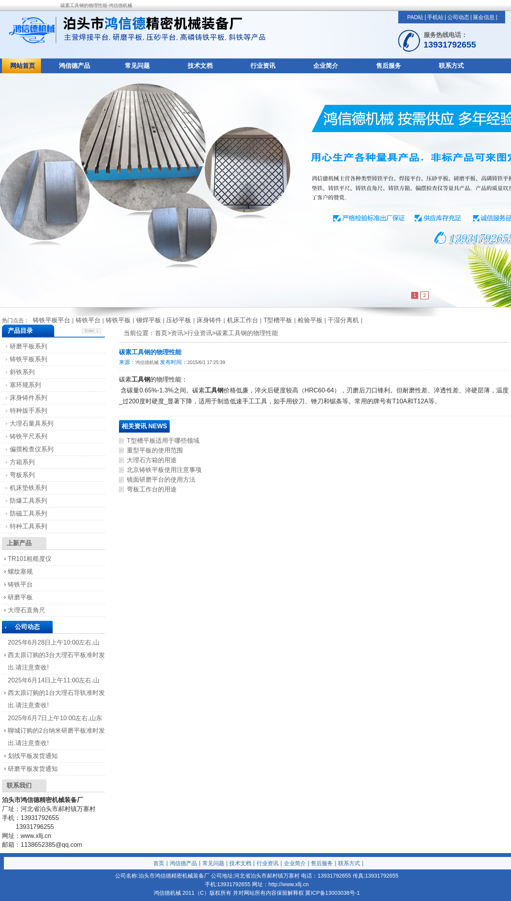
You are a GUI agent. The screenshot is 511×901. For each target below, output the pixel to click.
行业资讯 (262, 65)
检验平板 (310, 320)
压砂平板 (178, 320)
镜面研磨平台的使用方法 (161, 479)
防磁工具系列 (28, 513)
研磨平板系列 (28, 346)
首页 (158, 863)
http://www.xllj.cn (288, 884)
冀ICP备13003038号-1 (332, 893)
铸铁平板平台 (51, 320)
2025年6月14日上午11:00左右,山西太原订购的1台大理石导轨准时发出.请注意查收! (56, 692)
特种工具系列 (28, 526)
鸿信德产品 (74, 65)
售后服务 (388, 65)
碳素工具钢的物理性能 (247, 333)
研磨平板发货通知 (33, 768)
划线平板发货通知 (33, 756)
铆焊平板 (148, 320)
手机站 (435, 17)
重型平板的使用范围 (155, 450)
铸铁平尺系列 (28, 436)
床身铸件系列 (28, 397)
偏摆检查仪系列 (31, 449)
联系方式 (451, 65)
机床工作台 (242, 320)
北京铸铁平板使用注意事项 (164, 469)
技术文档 (200, 65)
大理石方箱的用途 (152, 460)
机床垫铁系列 (28, 487)
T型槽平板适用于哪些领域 (163, 440)
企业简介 (325, 65)
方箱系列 (22, 462)
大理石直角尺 (26, 610)
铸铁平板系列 (28, 359)
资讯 (177, 333)
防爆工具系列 (28, 500)
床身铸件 (209, 320)
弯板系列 (22, 475)
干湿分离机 (343, 320)
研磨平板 (20, 597)
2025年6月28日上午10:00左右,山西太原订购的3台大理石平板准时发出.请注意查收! (56, 655)
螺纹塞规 (20, 571)
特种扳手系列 (28, 410)
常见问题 (137, 65)
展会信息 (484, 17)
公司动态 (458, 17)
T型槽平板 (277, 320)
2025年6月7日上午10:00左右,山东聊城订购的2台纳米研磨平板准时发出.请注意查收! (56, 730)
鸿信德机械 (147, 362)
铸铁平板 (118, 320)
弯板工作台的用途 (152, 489)
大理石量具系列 (31, 423)
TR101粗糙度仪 (29, 558)
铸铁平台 (88, 320)
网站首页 (22, 65)
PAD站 (415, 17)
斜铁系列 (22, 372)
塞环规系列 (25, 385)
